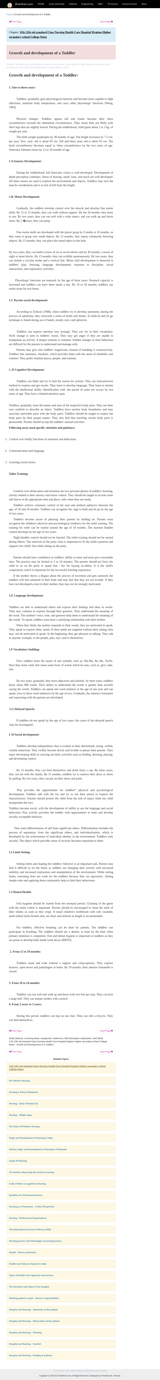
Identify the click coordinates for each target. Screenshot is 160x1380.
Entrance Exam (129, 4)
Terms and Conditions (74, 1370)
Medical (73, 4)
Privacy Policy (58, 1370)
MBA (100, 4)
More (144, 4)
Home (9, 14)
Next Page (106, 21)
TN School (113, 4)
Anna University (57, 4)
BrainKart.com (24, 4)
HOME (41, 4)
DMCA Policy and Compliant (95, 1370)
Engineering (87, 4)
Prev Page (15, 21)
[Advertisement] (137, 60)
